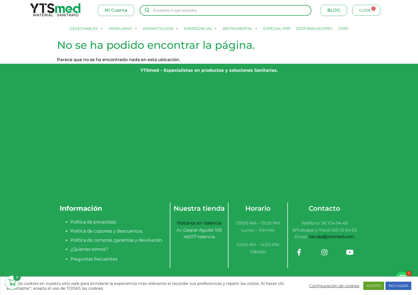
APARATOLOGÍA (161, 28)
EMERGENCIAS (200, 28)
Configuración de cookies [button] (334, 286)
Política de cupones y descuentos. (106, 231)
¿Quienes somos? (89, 249)
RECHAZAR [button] (398, 286)
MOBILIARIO (123, 28)
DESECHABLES (86, 28)
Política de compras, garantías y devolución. (116, 240)
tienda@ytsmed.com (331, 236)
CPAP (343, 28)
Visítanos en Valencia (199, 223)
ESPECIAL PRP (277, 28)
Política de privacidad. (93, 222)
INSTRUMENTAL (240, 28)
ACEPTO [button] (374, 286)
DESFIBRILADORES (314, 28)
